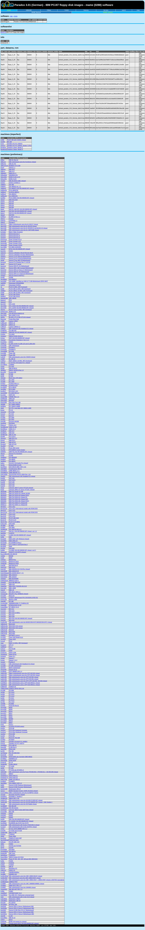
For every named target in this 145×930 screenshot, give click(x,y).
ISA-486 (11, 184)
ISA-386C (12, 527)
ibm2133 (3, 516)
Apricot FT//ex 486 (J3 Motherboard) (19, 260)
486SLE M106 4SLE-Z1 (16, 336)
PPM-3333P (12, 760)
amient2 (3, 234)
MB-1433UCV (13, 575)
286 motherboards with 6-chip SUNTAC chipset (23, 827)
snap (138, 10)
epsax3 (3, 414)
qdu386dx (4, 783)
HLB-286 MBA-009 (14, 582)
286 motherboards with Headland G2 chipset (22, 476)
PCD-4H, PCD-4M (14, 737)
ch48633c (4, 330)
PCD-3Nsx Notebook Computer (18, 732)
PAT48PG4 (12, 851)
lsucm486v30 (5, 554)
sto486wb (4, 823)
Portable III (12, 349)
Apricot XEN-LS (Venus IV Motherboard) (21, 270)
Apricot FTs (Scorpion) (15, 453)
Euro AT (11, 415)
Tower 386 (12, 353)
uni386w (3, 885)
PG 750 (11, 751)
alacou (3, 218)
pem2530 (3, 749)
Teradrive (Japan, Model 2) (15, 147)
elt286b (3, 404)
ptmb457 (3, 773)
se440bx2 (4, 796)
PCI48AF (11, 739)
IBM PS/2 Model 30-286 (16, 491)
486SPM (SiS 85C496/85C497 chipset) (20, 332)
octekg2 (3, 664)
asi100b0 (3, 281)
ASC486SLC (13, 279)
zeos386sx (4, 917)
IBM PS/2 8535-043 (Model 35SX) (19, 495)
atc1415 (3, 304)
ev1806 (3, 417)
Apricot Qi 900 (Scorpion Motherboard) (20, 787)
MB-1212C (12, 567)
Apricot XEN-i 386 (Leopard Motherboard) (21, 268)
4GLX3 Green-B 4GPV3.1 (16, 275)
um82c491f (4, 878)
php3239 (3, 755)
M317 (10, 713)
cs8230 (3, 357)
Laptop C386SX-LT (14, 326)
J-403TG (11, 533)
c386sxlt (3, 326)
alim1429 (3, 228)
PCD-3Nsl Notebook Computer (18, 730)
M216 (10, 711)
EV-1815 (11, 419)
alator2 (3, 222)
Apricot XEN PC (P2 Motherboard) (19, 271)
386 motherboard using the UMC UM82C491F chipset (25, 878)
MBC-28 (11, 590)
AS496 (11, 277)
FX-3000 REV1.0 (14, 393)
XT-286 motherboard (15, 666)
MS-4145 (11, 620)
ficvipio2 (3, 444)
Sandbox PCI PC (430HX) (14, 143)
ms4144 (3, 618)
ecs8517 (3, 391)
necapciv (3, 645)
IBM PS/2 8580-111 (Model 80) (18, 504)
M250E (11, 556)
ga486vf (3, 459)
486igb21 (3, 173)
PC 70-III (11, 702)
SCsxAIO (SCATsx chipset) (17, 794)
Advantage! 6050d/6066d (16, 283)
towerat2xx (4, 859)
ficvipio (3, 442)
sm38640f (4, 806)
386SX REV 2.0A (14, 798)
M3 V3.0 (11, 609)
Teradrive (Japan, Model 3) (15, 149)
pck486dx (4, 745)
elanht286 (4, 402)
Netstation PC (13, 868)
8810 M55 (12, 633)
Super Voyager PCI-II (15, 239)
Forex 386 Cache (14, 448)
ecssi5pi (3, 395)
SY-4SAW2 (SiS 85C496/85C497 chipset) (21, 821)
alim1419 (3, 226)
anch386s (4, 247)
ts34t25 (3, 866)
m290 (2, 558)
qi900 (2, 787)
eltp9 (2, 408)
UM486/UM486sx (14, 872)
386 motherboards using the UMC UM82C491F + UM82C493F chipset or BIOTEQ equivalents (36, 880)
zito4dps (3, 923)
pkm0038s (4, 756)
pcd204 (3, 726)
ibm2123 (3, 514)
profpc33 (3, 762)
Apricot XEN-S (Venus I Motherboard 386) (21, 912)
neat (2, 643)
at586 (2, 294)
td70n (2, 847)
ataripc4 (3, 300)
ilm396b (3, 525)
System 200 (12, 372)
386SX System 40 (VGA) (16, 857)
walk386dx (4, 899)
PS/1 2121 (12, 510)
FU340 (11, 455)
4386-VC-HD (13, 427)
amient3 (3, 235)
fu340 (2, 455)
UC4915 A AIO (13, 385)
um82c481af (4, 876)
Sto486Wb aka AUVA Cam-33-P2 (19, 823)
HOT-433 (11, 486)
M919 (10, 722)
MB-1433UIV (13, 576)
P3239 (11, 755)
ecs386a (3, 389)
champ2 (3, 340)
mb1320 (3, 569)
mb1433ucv (4, 575)
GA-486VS (12, 461)
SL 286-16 (12, 359)
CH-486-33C (12, 330)
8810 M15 (12, 624)
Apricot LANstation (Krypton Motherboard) (21, 254)
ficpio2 (3, 440)
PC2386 (11, 690)
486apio (3, 169)
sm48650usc (4, 808)
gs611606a (4, 474)
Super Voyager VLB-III (15, 245)
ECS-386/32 (12, 387)
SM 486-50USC (13, 808)
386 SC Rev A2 (13, 160)
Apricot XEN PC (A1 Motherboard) (19, 266)
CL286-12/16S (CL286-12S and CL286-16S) (22, 343)
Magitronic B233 (14, 561)
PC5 (10, 302)
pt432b (3, 770)
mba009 (3, 582)
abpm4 (3, 211)
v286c (2, 891)
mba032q (3, 586)
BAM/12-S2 (12, 311)
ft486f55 (3, 451)
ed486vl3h (4, 398)
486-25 (11, 866)
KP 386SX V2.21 (14, 607)
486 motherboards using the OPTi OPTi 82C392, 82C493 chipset (28, 681)
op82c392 (4, 681)
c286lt (2, 321)
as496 (3, 277)
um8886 (3, 883)
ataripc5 (3, 302)
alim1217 (3, 224)
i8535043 (3, 495)
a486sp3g (4, 190)
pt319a (3, 766)
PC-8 (10, 641)
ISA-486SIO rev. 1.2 (15, 186)
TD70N (11, 847)
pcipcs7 (3, 145)
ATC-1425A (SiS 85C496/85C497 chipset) (21, 306)
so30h (3, 819)
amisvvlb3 (4, 245)
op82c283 (4, 673)
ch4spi (3, 338)
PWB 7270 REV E (14, 779)
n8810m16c (4, 626)
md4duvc (3, 592)
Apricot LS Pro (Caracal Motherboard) (20, 258)
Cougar (11, 218)
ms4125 (3, 611)
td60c (2, 844)
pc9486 (3, 703)
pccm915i (4, 720)
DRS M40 (12, 523)
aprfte (2, 260)
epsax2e (3, 412)
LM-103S (11, 548)
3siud (2, 167)
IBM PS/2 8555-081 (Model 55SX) (19, 501)
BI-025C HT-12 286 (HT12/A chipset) (20, 317)
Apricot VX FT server (15, 264)
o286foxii (3, 647)
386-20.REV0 (13, 368)
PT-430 (11, 768)
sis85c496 (4, 802)
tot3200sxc (4, 855)
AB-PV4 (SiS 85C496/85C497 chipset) (20, 213)
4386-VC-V (12, 429)
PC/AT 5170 (12, 520)
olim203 (3, 667)
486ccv (3, 171)
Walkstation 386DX (14, 899)
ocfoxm (3, 648)
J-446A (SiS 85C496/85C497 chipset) (20, 535)
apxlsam (3, 273)
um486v (3, 874)
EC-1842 (11, 379)
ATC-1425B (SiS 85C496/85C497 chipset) (21, 307)
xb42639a (4, 908)
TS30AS (11, 863)
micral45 (3, 595)
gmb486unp (4, 472)
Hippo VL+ (12, 656)
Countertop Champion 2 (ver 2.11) (19, 340)
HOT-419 (11, 484)
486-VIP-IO (12, 442)
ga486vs (3, 461)
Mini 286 (11, 811)
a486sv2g (4, 196)
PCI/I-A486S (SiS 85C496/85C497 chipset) (21, 198)
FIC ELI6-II (12, 436)
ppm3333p (4, 760)
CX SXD (11, 366)
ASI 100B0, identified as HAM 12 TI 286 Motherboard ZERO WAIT (28, 281)
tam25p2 (3, 838)
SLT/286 (11, 351)
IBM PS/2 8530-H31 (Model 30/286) (19, 493)
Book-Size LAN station (15, 378)
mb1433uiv (4, 576)
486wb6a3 (4, 175)
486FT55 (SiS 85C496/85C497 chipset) (20, 451)
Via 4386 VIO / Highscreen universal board (21, 895)
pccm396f (4, 719)
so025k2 (3, 815)
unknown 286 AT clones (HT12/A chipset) (21, 487)
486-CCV (11, 171)
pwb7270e (4, 779)
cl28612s (3, 343)
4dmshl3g (4, 177)
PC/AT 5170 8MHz (14, 522)
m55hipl (3, 559)
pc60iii (3, 700)
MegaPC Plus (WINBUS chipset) (18, 594)
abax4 (3, 205)
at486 (2, 292)
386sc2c (3, 162)
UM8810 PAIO (13, 881)
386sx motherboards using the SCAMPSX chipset (23, 792)
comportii (3, 347)
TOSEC (66, 10)
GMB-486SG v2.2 (14, 470)
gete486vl (4, 468)
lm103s (3, 548)
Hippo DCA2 (12, 654)
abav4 (3, 203)
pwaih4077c (4, 775)
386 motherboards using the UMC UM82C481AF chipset (25, 876)
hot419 (3, 484)
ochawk (3, 650)
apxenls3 (3, 270)
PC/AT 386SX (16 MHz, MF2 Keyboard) (20, 290)
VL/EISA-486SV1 (14, 192)
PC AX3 (11, 414)
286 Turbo (12, 853)
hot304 (3, 478)
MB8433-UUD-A (14, 580)
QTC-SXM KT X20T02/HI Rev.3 (18, 544)
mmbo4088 (4, 603)
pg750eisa (4, 753)
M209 (10, 709)
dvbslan (3, 378)
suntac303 (4, 825)
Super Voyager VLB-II (15, 243)
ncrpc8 (3, 641)
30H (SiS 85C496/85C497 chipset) (19, 819)
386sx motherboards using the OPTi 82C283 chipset (24, 673)
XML (11, 16)
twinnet (3, 868)
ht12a (2, 487)
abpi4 (2, 209)
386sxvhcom (4, 165)
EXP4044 (12, 423)
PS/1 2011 (12, 506)
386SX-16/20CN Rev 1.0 (16, 370)
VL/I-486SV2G (13, 196)
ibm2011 (3, 506)
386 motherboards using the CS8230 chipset (22, 357)
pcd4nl (3, 736)
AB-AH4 (11, 201)
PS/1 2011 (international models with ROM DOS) (23, 508)
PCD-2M (11, 728)
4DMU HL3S (12, 179)
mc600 (3, 141)
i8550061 (3, 499)
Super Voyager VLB (15, 241)
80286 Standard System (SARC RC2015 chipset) (23, 791)
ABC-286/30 (12, 298)
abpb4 (3, 207)
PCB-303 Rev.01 (14, 705)
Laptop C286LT (13, 321)
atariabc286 (4, 298)
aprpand (3, 262)
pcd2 (2, 724)
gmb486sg (4, 470)
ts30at (3, 864)
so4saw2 (3, 821)
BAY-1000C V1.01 (14, 315)
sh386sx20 (4, 798)
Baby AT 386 (12, 832)
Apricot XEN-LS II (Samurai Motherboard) (21, 273)
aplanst (3, 254)
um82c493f (4, 880)
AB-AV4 (11, 203)
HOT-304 (11, 478)
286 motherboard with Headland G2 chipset (22, 664)
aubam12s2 (4, 311)
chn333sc (4, 342)
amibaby (3, 232)
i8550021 (3, 497)
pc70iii (3, 702)
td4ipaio (3, 842)
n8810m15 (4, 624)
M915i (11, 720)
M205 (10, 707)
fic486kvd (4, 432)
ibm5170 (3, 32)
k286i (2, 537)
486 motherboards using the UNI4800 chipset (22, 887)
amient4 (3, 237)
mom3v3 (3, 609)
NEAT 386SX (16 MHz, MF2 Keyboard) (20, 361)
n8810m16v (4, 628)
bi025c (3, 317)
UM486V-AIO (13, 874)
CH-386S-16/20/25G (15, 247)
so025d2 (3, 813)
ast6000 (3, 283)
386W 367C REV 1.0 (15, 885)
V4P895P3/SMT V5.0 (15, 893)
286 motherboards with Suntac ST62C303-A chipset (24, 825)
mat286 (3, 565)
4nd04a (3, 181)
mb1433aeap (5, 573)
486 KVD (11, 432)
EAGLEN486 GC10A (15, 465)
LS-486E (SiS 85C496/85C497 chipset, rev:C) (22, 550)
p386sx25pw (4, 688)
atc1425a (3, 306)
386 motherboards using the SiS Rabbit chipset (23, 804)
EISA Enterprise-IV (14, 237)
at (1, 287)
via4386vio (4, 895)
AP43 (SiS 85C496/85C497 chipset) (19, 249)
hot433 (3, 486)
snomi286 (4, 811)
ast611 (3, 285)
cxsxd (2, 366)
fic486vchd (4, 434)
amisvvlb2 (4, 243)
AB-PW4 (11, 215)
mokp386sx (4, 607)
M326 (10, 717)
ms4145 (3, 620)
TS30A (11, 861)
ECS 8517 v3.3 (13, 391)
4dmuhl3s (4, 179)
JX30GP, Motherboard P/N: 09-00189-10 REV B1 (23, 597)
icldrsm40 (4, 523)
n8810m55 (4, 633)
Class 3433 (12, 639)
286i (10, 537)
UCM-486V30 (13, 554)
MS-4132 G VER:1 (14, 612)
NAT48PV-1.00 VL (14, 635)
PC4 (10, 300)
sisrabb (3, 804)
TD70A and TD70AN (15, 845)
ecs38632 (4, 387)
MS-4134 (11, 614)
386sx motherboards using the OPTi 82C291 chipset (24, 675)
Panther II (12, 662)
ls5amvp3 (4, 552)
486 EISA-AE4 (13, 199)
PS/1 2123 (12, 514)
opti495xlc (4, 684)
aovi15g (3, 251)
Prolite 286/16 (13, 764)
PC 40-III (11, 694)
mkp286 (3, 601)
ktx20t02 (3, 544)
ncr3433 (3, 639)
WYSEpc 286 (13, 904)
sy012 (2, 828)
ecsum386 (4, 397)
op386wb (3, 671)
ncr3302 (3, 637)
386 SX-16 (12, 917)
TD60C (11, 844)
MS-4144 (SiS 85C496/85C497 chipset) (20, 618)
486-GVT (11, 431)
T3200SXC (12, 855)
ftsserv (3, 453)
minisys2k (4, 599)
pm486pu (3, 758)
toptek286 (4, 853)
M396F (11, 719)
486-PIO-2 (12, 440)
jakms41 (3, 531)
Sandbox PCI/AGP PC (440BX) (18, 741)
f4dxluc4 (3, 425)
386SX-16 (12, 323)
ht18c (2, 489)
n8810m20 (4, 630)
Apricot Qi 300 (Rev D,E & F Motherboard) (21, 910)
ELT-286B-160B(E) (14, 404)
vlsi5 (2, 897)
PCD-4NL (12, 736)
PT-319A (11, 766)
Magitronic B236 (14, 563)
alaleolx (3, 220)
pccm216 (3, 711)
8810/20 (11, 630)
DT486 (11, 376)
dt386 (2, 374)
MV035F (11, 400)
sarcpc (3, 791)
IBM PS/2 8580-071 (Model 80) (18, 503)
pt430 (2, 768)
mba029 (3, 584)
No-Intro (106, 10)
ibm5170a (4, 522)
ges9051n (4, 467)
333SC (11, 342)
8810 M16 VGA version (16, 628)
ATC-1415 (12, 304)
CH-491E (11, 334)
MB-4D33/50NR (13, 578)
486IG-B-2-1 (12, 173)
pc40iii (3, 694)
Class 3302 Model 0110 (16, 637)
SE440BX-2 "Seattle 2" (15, 796)
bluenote (3, 319)
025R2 (11, 817)
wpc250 (3, 902)
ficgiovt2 (3, 438)
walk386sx (4, 900)
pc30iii (3, 692)
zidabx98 (3, 921)
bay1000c (4, 315)
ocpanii (3, 662)
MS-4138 (11, 616)
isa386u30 (4, 529)
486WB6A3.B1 (13, 175)
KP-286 (11, 601)
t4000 (2, 836)
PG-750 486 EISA (14, 753)
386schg (3, 163)
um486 (3, 872)
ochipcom (4, 652)
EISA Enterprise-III (14, 235)
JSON (15, 16)
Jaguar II (11, 658)
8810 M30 (12, 631)
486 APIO (12, 169)
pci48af (3, 739)
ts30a (2, 861)
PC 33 (11, 762)
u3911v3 (3, 870)
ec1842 (3, 379)
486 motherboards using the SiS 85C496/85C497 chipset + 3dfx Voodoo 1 (30, 802)
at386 (2, 289)
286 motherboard (14, 345)
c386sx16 (4, 323)
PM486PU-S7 (13, 758)
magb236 (3, 563)
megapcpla (4, 594)
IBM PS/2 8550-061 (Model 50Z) (18, 499)
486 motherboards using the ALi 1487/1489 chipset (24, 230)
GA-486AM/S (13, 457)
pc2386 (3, 690)
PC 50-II (11, 698)
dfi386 (3, 368)
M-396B (11, 525)
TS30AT (11, 864)
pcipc (2, 143)
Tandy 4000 (12, 836)
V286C (11, 891)
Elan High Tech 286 (14, 402)
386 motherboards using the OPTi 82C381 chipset (23, 677)
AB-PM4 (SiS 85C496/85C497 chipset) (20, 211)
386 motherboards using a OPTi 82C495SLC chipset (24, 683)
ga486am (3, 457)
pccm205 (3, 707)
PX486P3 (12, 781)
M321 (10, 715)
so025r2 (3, 817)
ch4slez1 (3, 336)
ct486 (2, 140)
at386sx (3, 290)
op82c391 (4, 679)
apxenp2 (3, 271)
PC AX (11, 410)
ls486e (3, 550)
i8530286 (3, 491)
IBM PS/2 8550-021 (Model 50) (18, 497)
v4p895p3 (4, 893)
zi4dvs (3, 919)
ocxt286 (3, 666)
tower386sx (4, 857)
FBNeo (49, 10)
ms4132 (3, 612)
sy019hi (3, 830)
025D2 (11, 813)
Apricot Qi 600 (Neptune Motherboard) (20, 785)
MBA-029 (12, 584)
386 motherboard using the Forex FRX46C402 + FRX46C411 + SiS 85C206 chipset (33, 772)
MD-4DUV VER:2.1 (14, 592)
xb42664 (3, 912)
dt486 (2, 376)
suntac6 (3, 827)
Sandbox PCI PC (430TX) (16, 743)
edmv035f (4, 400)
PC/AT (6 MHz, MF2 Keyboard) (18, 287)
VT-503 (11, 446)
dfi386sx (3, 370)
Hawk (10, 650)
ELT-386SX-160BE (14, 406)
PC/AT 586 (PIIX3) (14, 296)
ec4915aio (4, 385)
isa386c (3, 527)
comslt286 (4, 351)
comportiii (4, 349)
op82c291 (4, 675)
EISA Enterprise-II (14, 234)
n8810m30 (4, 631)
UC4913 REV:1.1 (14, 383)
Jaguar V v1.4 (13, 660)
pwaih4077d (4, 777)
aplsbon (3, 256)
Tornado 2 (12, 222)
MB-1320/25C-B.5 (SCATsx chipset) (19, 569)
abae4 (3, 199)
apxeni (3, 268)
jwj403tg (3, 533)
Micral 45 (11, 595)
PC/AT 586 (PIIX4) (14, 294)
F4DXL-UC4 (12, 425)
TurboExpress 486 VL (15, 468)
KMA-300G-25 (13, 540)
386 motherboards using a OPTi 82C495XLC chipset (24, 684)
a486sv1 (3, 192)
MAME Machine (36, 12)
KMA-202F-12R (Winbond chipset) (19, 539)
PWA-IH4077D (13, 777)
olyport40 (3, 669)
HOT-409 (11, 482)
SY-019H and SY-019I (15, 830)
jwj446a (3, 535)
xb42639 (3, 906)
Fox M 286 (12, 648)
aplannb (3, 253)
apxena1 (3, 266)
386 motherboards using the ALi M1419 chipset (23, 226)
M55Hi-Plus (12, 559)
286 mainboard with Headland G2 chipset (21, 328)
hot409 (3, 482)
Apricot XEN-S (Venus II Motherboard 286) (21, 908)
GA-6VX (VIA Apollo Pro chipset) (18, 463)
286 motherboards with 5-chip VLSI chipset (21, 897)
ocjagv (3, 660)
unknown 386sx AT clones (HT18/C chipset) (22, 489)
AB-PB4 (11, 207)
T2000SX (12, 834)
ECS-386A (12, 389)
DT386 (11, 374)
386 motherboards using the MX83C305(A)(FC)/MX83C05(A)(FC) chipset (30, 622)
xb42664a (4, 914)
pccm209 (3, 709)
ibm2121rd (4, 512)
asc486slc (4, 279)
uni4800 (3, 887)
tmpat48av (4, 849)
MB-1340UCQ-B (14, 571)
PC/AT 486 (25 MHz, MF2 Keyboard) (20, 292)
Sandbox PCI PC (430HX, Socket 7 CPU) (19, 145)
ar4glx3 (3, 275)
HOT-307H (12, 480)
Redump (86, 10)
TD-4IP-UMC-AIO (14, 842)
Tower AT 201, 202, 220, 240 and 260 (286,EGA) (23, 859)
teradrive (3, 147)
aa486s (3, 198)
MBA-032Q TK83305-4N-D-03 (18, 586)
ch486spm (4, 332)
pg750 (3, 751)
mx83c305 (4, 622)
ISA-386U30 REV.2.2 (15, 529)
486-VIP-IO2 (12, 444)
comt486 (3, 355)
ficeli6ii (3, 436)
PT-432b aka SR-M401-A (16, 770)
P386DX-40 (12, 686)
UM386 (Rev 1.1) (14, 397)
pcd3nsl (3, 730)
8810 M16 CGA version (16, 626)
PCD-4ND (12, 734)
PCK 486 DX (13, 745)
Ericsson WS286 (14, 421)
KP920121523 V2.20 (15, 605)
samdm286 (4, 789)
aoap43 (3, 249)
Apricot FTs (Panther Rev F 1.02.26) (19, 262)
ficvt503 (3, 446)
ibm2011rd (4, 508)
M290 (10, 558)
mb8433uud (4, 580)
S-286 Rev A (12, 747)
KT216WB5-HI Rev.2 (15, 542)
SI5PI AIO (12, 395)
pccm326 (3, 717)
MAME (9, 10)
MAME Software (108, 12)
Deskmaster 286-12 (15, 789)
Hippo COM (12, 652)
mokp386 (3, 605)
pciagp (3, 741)
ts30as (3, 863)
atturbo (3, 309)
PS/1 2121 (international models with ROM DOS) (23, 512)
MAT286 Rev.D (13, 565)
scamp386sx (4, 792)
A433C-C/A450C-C (14, 182)
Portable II (12, 347)
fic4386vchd (4, 427)
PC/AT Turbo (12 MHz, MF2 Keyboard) (20, 309)
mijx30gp (3, 597)
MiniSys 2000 (13, 599)
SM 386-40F (12, 806)
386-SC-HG (12, 163)
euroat (3, 415)
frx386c (3, 448)
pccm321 (3, 715)
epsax (2, 410)
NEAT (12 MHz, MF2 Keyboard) (18, 643)
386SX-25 (12, 325)
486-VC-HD (12, 434)
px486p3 (3, 781)
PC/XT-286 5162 (14, 518)
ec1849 (3, 381)
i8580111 (3, 504)
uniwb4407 (4, 889)
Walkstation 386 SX (15, 900)
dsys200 (3, 372)
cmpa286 (3, 345)
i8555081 (3, 501)
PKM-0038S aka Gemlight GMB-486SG (20, 756)
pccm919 (3, 722)
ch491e (3, 334)
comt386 (3, 353)
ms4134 (3, 614)
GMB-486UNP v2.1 (14, 472)
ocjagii (3, 658)
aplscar (3, 258)
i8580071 (3, 503)
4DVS (11, 919)
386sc (2, 160)
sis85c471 (4, 800)
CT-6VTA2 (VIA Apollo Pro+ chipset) (19, 362)
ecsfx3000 (4, 393)
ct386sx (3, 361)
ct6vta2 (3, 362)
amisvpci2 (4, 239)
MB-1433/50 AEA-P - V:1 (16, 573)
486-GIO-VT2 (13, 438)
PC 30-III (11, 692)
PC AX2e (11, 412)
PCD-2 (11, 724)
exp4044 (3, 423)
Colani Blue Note (14, 319)
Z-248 (11, 916)
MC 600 (9, 141)
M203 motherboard (14, 667)
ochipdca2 (4, 654)
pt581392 (3, 772)
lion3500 (3, 546)
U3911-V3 (12, 870)
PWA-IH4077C (13, 775)
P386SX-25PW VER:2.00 (16, 688)
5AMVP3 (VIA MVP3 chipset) (17, 552)
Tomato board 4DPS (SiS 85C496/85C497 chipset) (24, 923)
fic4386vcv (4, 429)
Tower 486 (12, 355)
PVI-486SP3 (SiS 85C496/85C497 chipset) (21, 188)
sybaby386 (4, 832)
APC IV (11, 645)
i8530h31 (3, 493)
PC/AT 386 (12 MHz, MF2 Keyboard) (20, 289)
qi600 (2, 785)
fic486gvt (3, 431)
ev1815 (3, 419)
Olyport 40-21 (13, 669)
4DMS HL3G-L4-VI (14, 177)
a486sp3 (3, 188)
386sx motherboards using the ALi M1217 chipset (23, 224)
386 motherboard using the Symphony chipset (22, 162)
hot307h (3, 480)
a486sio (3, 186)
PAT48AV (12, 849)
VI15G (11, 251)
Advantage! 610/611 (15, 285)
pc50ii (2, 698)
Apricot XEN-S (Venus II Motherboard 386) (21, 914)
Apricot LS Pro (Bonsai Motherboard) (20, 256)
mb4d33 (3, 578)
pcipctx (3, 743)
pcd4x (2, 737)
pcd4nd (3, 734)
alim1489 (3, 230)
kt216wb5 (4, 542)
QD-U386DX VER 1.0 (15, 783)
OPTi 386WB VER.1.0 (15, 671)
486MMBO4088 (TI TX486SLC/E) (19, 603)
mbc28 (3, 590)
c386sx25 (4, 325)
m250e (3, 556)
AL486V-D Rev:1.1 (14, 217)
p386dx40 (4, 686)
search (124, 10)
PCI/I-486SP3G (13, 190)
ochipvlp (3, 656)
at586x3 (3, 296)
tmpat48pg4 (4, 851)
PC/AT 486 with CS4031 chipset (16, 140)
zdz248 (3, 916)
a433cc (3, 182)
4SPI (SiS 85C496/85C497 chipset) (19, 338)
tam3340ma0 (5, 840)
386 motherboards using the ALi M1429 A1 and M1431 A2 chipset (28, 228)
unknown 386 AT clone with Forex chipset (21, 809)
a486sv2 (3, 194)
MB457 (11, 773)
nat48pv (3, 635)
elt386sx (3, 406)
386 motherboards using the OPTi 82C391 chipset (23, 679)
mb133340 (4, 571)
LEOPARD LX (13, 220)
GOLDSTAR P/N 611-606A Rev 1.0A (20, 474)
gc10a (3, 465)
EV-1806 (11, 417)
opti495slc (4, 683)
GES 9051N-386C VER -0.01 (17, 467)
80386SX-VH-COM (14, 165)
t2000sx (3, 834)
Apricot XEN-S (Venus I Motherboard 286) (21, 906)
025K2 (11, 815)
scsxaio (3, 794)
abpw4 (3, 215)
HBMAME (29, 10)
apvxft (2, 264)
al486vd (3, 217)
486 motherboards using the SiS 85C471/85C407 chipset (25, 800)
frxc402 (3, 450)
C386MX (11, 364)
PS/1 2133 (12, 516)
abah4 (3, 201)
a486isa (3, 184)
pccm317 (3, 713)
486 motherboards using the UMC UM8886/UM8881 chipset (26, 883)
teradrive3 (4, 149)
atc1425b (3, 307)
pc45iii (3, 696)
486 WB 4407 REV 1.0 (15, 889)
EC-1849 (11, 381)
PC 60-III (11, 700)
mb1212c (3, 567)
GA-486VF (12, 459)
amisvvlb (3, 241)
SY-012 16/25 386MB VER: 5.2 (18, 828)
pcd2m (3, 728)
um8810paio (4, 881)
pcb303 (3, 705)
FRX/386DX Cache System (17, 450)
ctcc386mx (4, 364)
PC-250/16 (12, 902)
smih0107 (4, 809)
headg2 (3, 476)
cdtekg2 (3, 328)
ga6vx (2, 463)
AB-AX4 (11, 205)
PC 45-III (11, 696)
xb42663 (3, 910)
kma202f (3, 539)
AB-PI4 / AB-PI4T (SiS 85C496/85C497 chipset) (23, 209)
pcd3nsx (3, 732)
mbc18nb (3, 588)
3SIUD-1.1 (12, 167)
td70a (2, 845)
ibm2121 (3, 510)
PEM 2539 (12, 749)
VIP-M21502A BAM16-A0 (16, 313)
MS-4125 (11, 611)
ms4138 (3, 616)
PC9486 (11, 703)
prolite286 (4, 764)
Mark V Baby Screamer (16, 232)
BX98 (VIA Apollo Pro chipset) (18, 921)
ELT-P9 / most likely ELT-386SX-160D (20, 408)
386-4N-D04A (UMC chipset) (17, 181)
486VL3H (12, 398)
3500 (10, 546)
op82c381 (4, 677)
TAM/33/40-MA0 (14, 840)
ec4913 (3, 383)
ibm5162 (3, 518)
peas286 (3, 747)
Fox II (10, 647)
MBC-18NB (12, 588)
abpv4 (3, 213)
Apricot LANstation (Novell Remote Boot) (21, 253)
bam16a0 (3, 313)
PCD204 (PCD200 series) (16, 726)
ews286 (3, 421)
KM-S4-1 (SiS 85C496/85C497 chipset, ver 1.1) (23, 531)
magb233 (3, 561)
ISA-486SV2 (12, 194)
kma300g (3, 540)
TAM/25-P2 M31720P (15, 838)
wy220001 (4, 904)
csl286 (3, 359)
